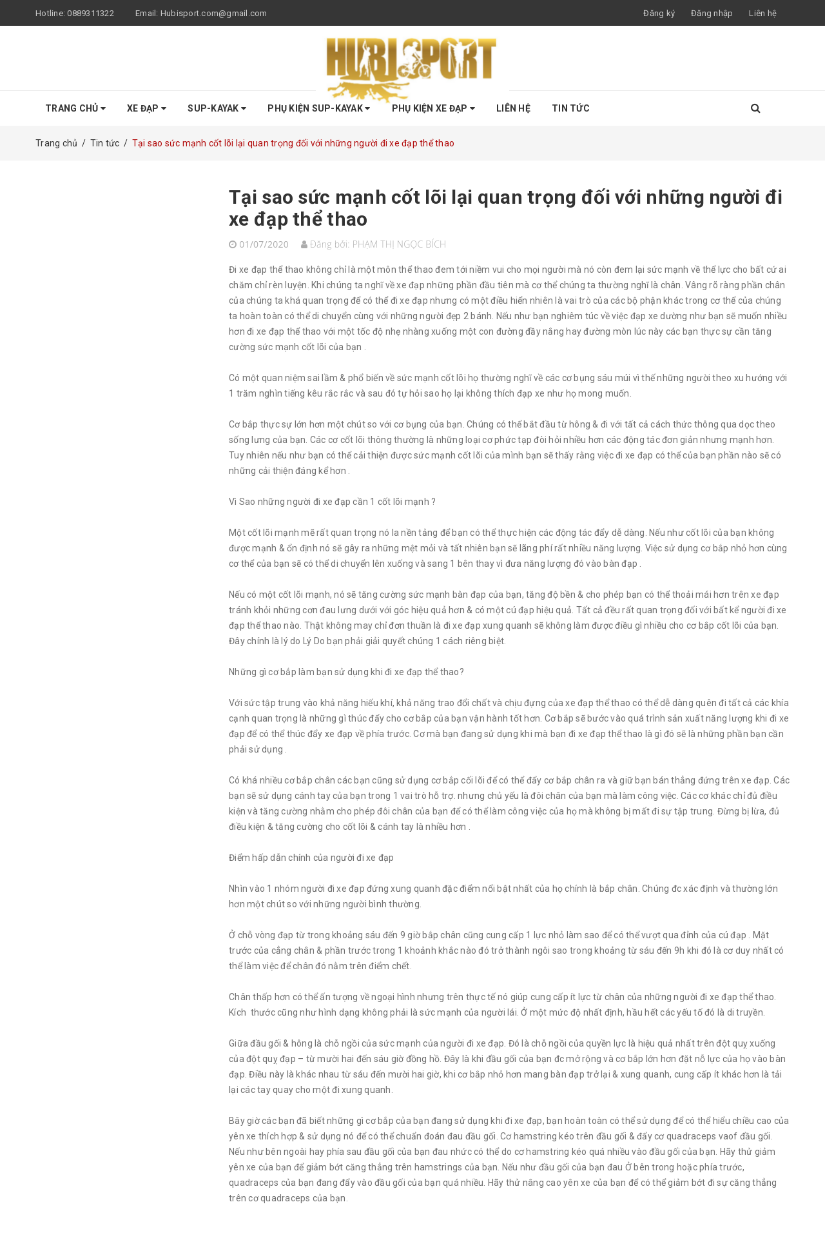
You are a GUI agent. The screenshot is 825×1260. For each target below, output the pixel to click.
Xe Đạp (146, 108)
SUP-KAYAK (217, 108)
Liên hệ (763, 13)
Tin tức (571, 108)
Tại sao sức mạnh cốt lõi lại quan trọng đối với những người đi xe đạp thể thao (506, 208)
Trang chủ (75, 108)
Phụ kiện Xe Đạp (433, 108)
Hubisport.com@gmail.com (213, 13)
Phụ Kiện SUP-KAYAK (318, 108)
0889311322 (90, 13)
